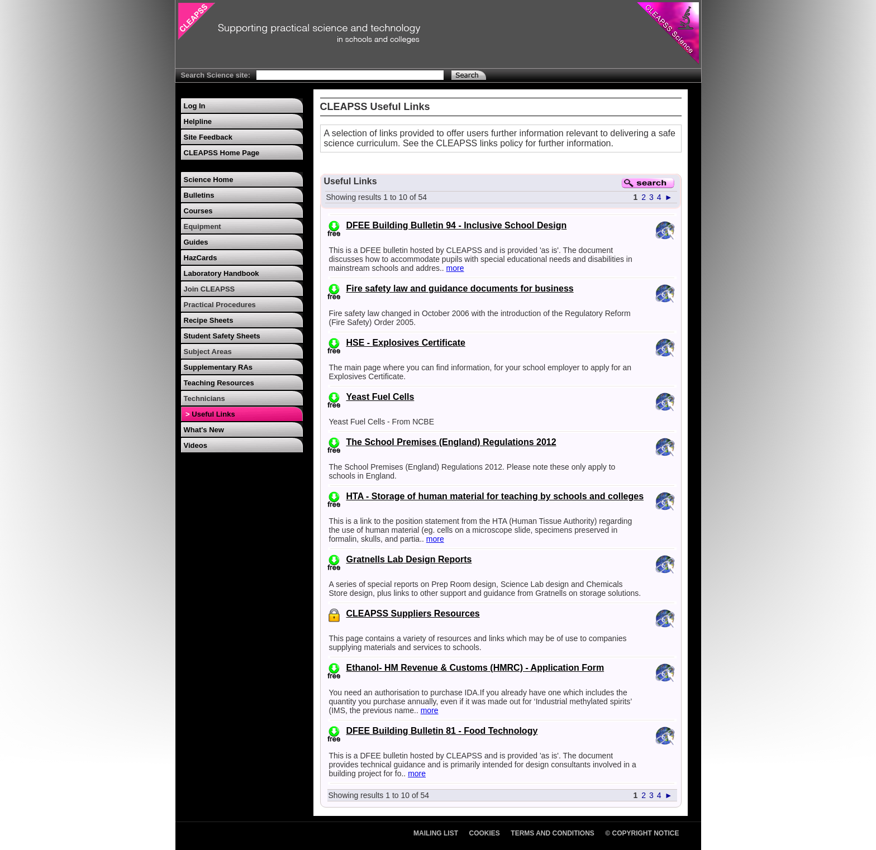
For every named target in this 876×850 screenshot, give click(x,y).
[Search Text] (350, 75)
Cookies (484, 833)
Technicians (204, 398)
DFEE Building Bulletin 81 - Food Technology (442, 731)
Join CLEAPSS (209, 289)
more (455, 268)
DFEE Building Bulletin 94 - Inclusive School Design (456, 225)
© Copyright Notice (642, 833)
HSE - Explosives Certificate (405, 342)
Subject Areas (208, 351)
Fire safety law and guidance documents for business (460, 288)
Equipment (202, 226)
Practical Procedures (220, 304)
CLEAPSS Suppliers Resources (413, 613)
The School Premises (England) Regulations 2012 (451, 442)
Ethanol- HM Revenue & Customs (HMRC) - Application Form (475, 667)
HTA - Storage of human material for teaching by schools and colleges (495, 496)
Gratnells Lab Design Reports (409, 559)
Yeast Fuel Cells (380, 397)
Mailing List (435, 833)
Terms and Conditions (552, 833)
